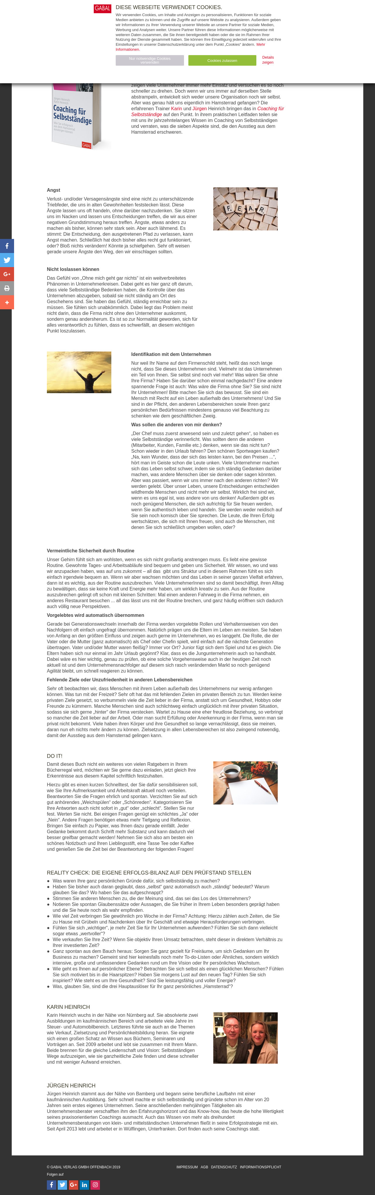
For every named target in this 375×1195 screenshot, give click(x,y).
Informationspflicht (260, 1167)
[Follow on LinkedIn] (84, 1185)
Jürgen (199, 108)
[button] (7, 246)
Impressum (187, 1167)
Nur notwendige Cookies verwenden (150, 60)
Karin (176, 108)
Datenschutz (224, 1167)
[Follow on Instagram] (95, 1185)
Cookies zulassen (222, 60)
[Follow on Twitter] (62, 1185)
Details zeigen (268, 59)
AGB (204, 1167)
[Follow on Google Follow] (73, 1185)
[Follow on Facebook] (51, 1185)
